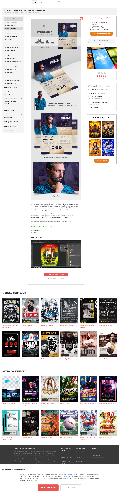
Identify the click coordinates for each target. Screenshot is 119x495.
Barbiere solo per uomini (49, 359)
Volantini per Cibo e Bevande (10, 102)
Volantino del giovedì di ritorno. (29, 404)
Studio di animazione (32, 2)
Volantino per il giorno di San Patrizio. (10, 326)
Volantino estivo (46, 437)
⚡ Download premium (102, 33)
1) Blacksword (35, 230)
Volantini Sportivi (9, 130)
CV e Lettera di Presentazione (7, 438)
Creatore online (96, 455)
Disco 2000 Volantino (87, 403)
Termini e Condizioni (66, 457)
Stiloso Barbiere (27, 325)
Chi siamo (79, 461)
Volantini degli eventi (10, 98)
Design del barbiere (66, 325)
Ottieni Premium (101, 160)
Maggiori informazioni (95, 98)
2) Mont (33, 232)
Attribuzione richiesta (56, 278)
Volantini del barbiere (105, 86)
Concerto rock (65, 403)
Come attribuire (93, 104)
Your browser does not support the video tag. (102, 58)
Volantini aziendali (9, 19)
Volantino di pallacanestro (107, 403)
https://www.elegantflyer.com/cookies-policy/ (60, 476)
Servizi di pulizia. (65, 359)
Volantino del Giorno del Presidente (87, 438)
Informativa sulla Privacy (65, 462)
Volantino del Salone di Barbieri (87, 326)
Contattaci (79, 457)
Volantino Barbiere (47, 325)
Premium (99, 2)
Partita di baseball (66, 437)
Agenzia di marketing (106, 437)
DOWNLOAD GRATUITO (56, 274)
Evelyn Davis (101, 93)
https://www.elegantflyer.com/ (64, 474)
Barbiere (5, 359)
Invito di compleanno (48, 403)
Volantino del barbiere (106, 325)
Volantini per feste (9, 114)
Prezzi (93, 452)
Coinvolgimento (27, 437)
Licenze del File (65, 454)
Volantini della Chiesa (10, 87)
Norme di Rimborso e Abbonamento (82, 453)
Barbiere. (25, 359)
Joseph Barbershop (105, 359)
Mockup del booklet (9, 403)
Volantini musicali (9, 110)
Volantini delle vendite (10, 126)
